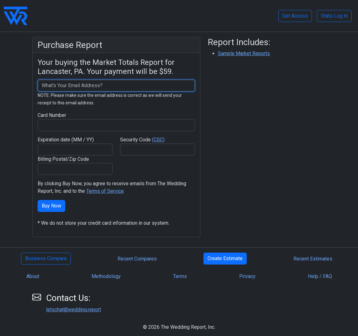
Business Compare (46, 258)
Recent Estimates (312, 259)
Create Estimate (225, 258)
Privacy (247, 276)
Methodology (106, 276)
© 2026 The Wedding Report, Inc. (179, 327)
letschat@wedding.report (73, 309)
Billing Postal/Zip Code (63, 159)
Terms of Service (105, 191)
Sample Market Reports (244, 53)
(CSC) (158, 140)
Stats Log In (334, 16)
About (32, 276)
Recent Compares (137, 259)
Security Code (142, 140)
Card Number (52, 115)
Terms (180, 276)
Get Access (295, 16)
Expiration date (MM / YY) (66, 140)
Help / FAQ (320, 276)
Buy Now (51, 206)
